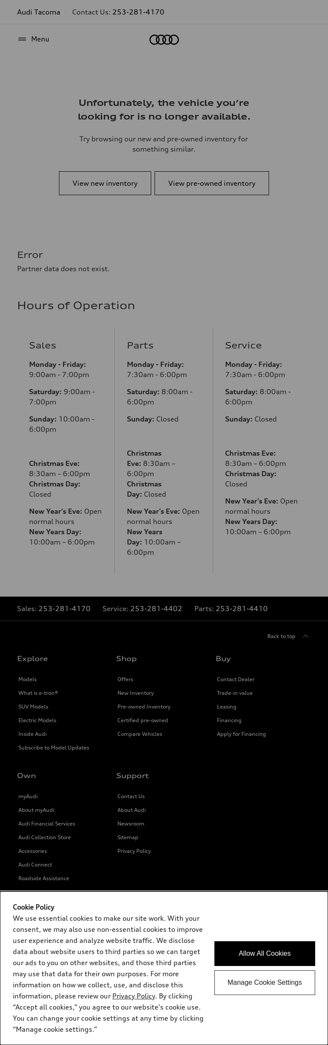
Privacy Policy (133, 996)
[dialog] (164, 968)
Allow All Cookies (265, 953)
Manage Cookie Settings (265, 982)
